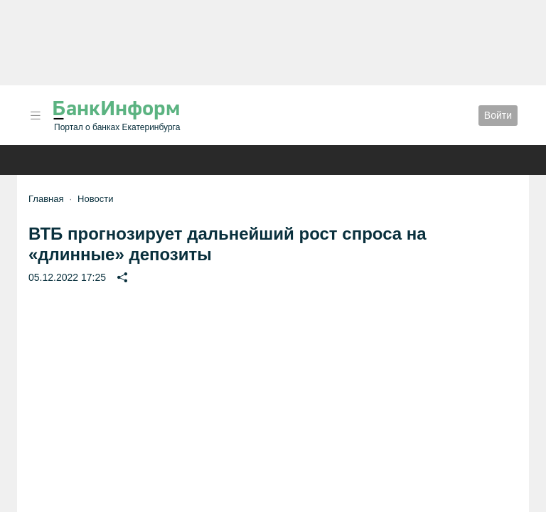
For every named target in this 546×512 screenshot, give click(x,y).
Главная (45, 198)
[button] (35, 115)
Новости (95, 198)
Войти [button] (498, 115)
